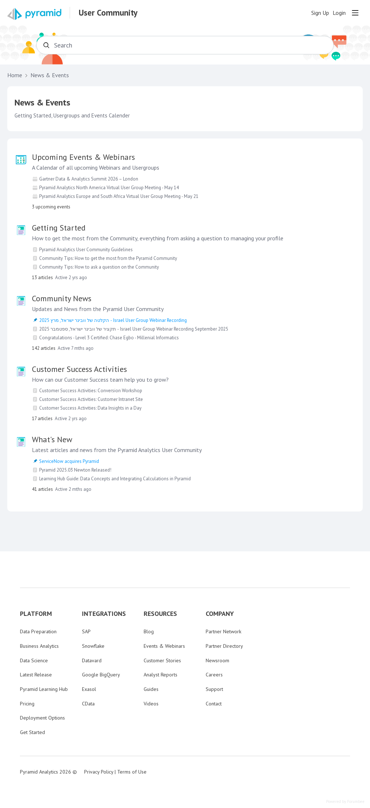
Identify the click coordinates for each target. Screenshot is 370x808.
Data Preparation (38, 631)
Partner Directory (224, 646)
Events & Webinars (164, 646)
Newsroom (217, 660)
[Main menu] (355, 12)
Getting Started (59, 228)
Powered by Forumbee (345, 801)
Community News (61, 298)
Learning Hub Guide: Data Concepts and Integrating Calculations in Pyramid (115, 479)
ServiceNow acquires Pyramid (69, 461)
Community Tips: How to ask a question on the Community (99, 267)
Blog (149, 631)
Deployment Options (42, 717)
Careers (214, 674)
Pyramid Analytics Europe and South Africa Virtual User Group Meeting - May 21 (118, 196)
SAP (86, 631)
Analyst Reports (160, 674)
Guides (151, 689)
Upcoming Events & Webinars (83, 157)
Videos (151, 703)
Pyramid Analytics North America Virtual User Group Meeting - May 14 (109, 188)
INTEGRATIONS (104, 614)
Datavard (92, 660)
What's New (52, 439)
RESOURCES (160, 614)
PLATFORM (36, 614)
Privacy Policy (98, 771)
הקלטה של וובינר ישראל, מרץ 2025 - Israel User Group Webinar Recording (113, 320)
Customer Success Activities (79, 369)
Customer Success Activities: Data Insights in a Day (90, 408)
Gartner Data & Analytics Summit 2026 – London (88, 179)
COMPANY (220, 614)
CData (88, 703)
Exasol (89, 689)
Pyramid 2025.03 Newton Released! (75, 470)
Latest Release (36, 674)
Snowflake (93, 646)
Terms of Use (132, 771)
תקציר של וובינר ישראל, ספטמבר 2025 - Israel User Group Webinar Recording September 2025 (133, 329)
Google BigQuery (101, 674)
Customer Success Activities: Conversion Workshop (90, 391)
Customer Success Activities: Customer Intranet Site (91, 399)
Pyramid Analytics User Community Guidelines (86, 249)
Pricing (27, 703)
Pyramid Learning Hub (44, 689)
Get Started (32, 732)
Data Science (34, 660)
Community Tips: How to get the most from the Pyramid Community (108, 258)
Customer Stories (162, 660)
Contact (214, 703)
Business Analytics (39, 646)
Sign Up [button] (320, 12)
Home (14, 75)
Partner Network (223, 631)
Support (214, 689)
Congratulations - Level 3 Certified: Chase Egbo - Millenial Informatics (109, 338)
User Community (108, 13)
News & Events (49, 75)
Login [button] (339, 12)
